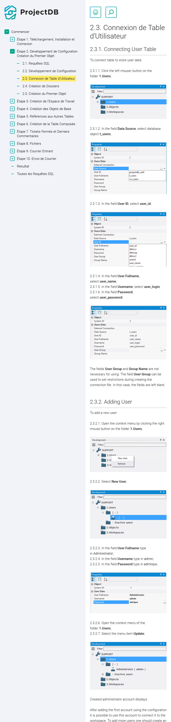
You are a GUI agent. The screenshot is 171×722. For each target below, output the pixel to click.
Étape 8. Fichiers (28, 143)
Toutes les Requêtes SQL (35, 174)
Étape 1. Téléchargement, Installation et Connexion (45, 41)
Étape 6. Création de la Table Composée (45, 124)
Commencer (19, 31)
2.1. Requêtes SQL (36, 63)
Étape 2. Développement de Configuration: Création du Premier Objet (47, 53)
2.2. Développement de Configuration (49, 71)
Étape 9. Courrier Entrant (34, 151)
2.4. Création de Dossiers (40, 86)
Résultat (23, 166)
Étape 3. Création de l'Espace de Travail (45, 101)
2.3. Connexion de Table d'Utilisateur (48, 79)
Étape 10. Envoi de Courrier (36, 158)
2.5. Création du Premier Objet (44, 94)
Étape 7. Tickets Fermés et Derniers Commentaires (42, 133)
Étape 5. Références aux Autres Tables (45, 116)
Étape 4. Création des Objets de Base (43, 108)
